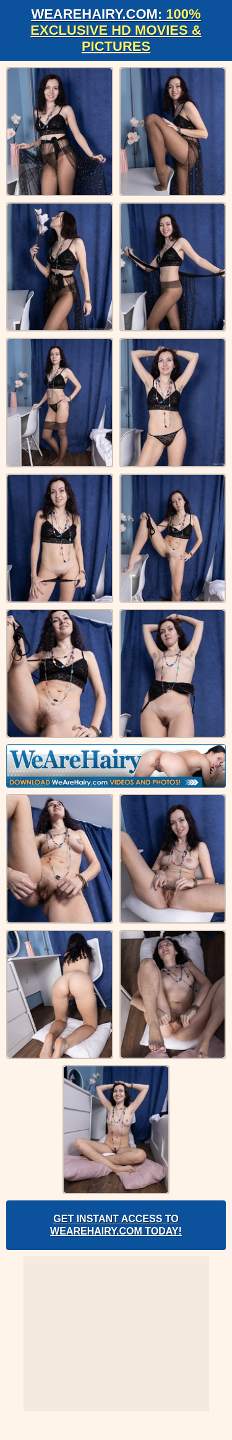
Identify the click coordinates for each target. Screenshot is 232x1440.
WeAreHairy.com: (115, 30)
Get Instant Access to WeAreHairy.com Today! (116, 1224)
